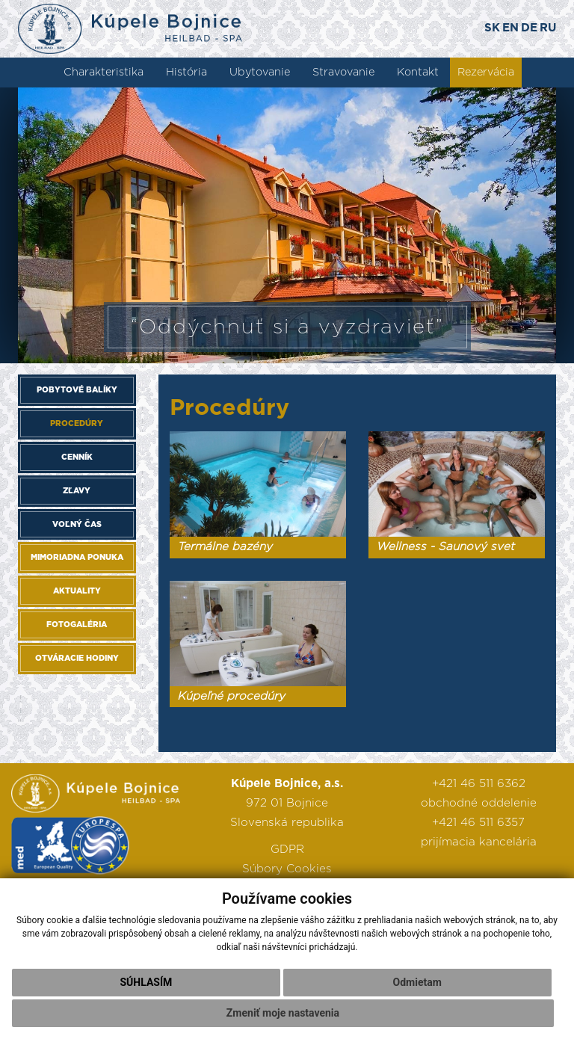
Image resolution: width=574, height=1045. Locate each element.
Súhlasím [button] (146, 982)
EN (510, 28)
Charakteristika (104, 72)
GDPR (287, 849)
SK (492, 28)
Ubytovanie (259, 72)
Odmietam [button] (417, 982)
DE (529, 28)
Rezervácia (485, 72)
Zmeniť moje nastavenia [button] (282, 1013)
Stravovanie (343, 72)
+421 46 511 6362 (478, 783)
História (186, 72)
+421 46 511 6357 (478, 822)
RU (548, 28)
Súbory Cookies (287, 869)
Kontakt (418, 72)
